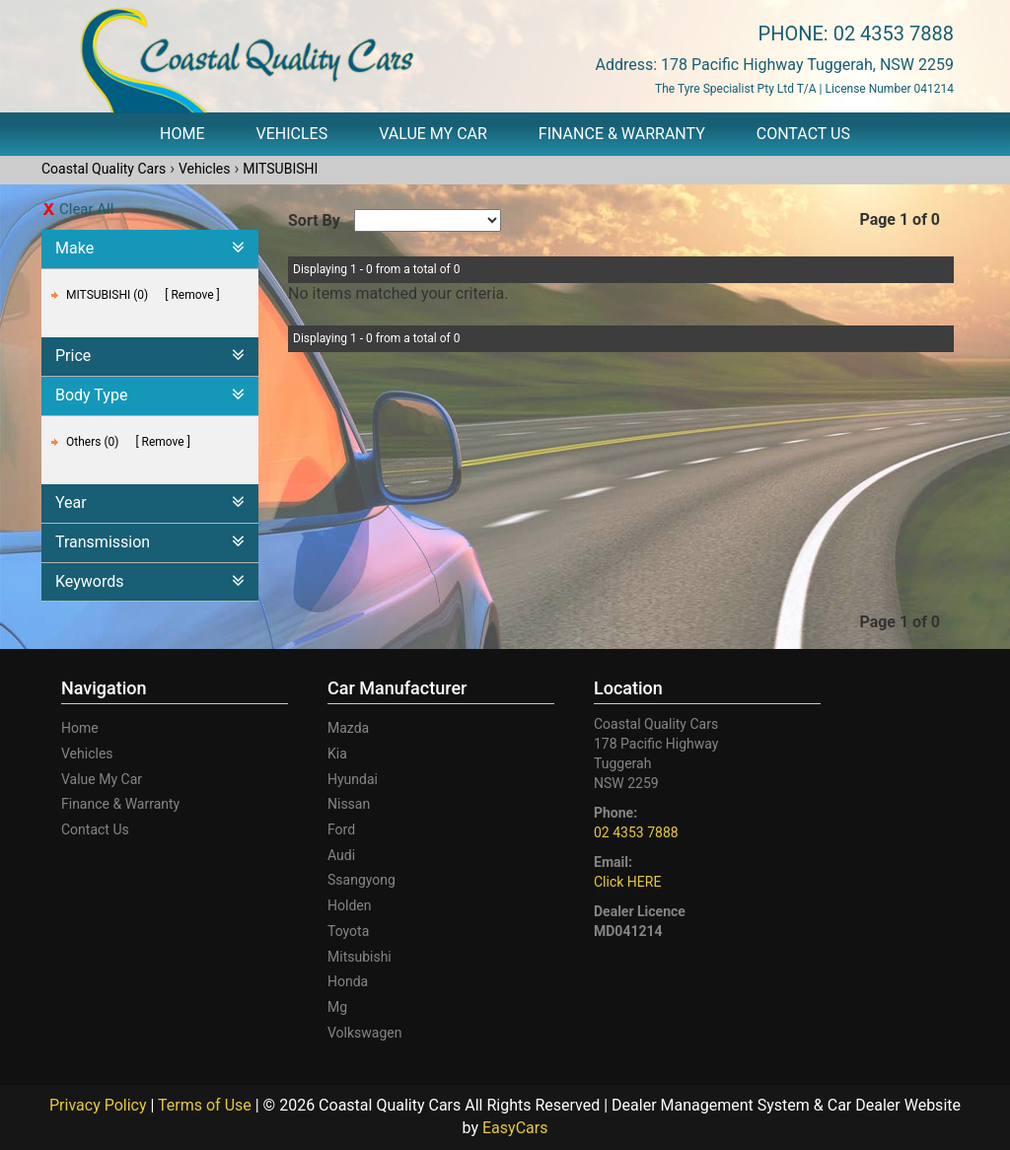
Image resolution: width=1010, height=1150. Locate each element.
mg (337, 1007)
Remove (192, 295)
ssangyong (361, 880)
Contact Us (803, 133)
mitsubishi (359, 957)
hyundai (352, 779)
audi (341, 855)
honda (347, 981)
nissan (348, 804)
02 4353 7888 (893, 33)
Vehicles (292, 133)
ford (341, 829)
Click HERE (627, 882)
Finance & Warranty (622, 133)
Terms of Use (206, 1105)
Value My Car (433, 133)
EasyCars (514, 1127)
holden (349, 905)
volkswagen (364, 1033)
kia (337, 753)
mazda (348, 728)
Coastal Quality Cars (103, 169)
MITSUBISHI (280, 169)
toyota (348, 931)
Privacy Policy (99, 1105)
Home (182, 133)
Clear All (86, 209)
